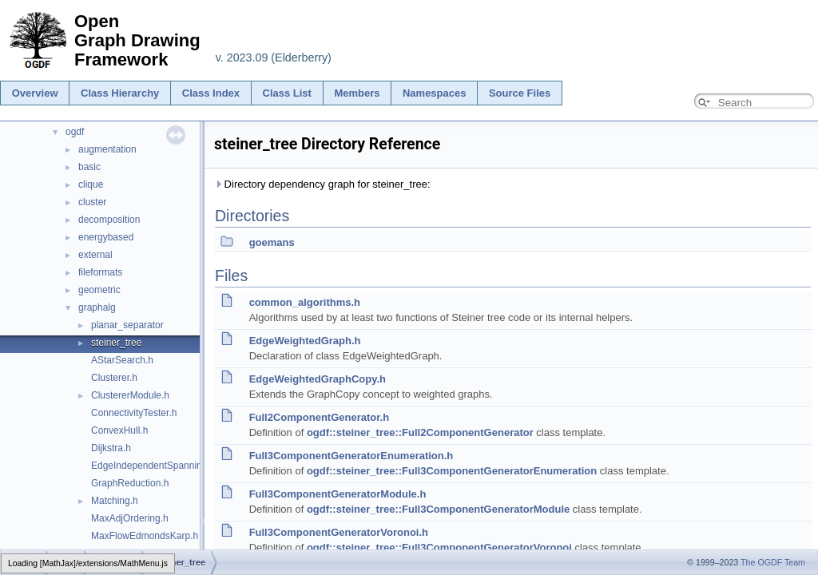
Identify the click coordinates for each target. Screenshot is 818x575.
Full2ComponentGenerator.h (319, 417)
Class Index (211, 93)
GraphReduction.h (130, 483)
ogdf (75, 131)
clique (90, 184)
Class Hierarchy (120, 93)
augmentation (107, 149)
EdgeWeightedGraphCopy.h (317, 379)
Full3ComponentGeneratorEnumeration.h (351, 456)
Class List (287, 93)
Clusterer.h (114, 377)
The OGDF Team (773, 562)
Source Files (519, 93)
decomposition (109, 219)
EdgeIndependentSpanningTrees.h (165, 465)
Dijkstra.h (111, 448)
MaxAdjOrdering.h (130, 518)
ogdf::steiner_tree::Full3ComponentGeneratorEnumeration (452, 471)
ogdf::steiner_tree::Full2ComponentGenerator (420, 432)
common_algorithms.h (304, 302)
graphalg (97, 307)
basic (89, 166)
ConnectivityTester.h (134, 412)
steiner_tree (116, 342)
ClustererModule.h (130, 395)
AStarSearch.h (122, 360)
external (95, 254)
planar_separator (127, 325)
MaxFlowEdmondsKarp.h (144, 535)
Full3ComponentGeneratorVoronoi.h (338, 532)
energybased (105, 237)
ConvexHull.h (119, 430)
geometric (99, 289)
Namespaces (435, 93)
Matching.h (114, 500)
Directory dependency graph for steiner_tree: (322, 184)
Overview (35, 93)
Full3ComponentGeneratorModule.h (338, 494)
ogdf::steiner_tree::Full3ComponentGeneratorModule (438, 509)
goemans (272, 242)
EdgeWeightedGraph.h (305, 341)
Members (356, 93)
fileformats (100, 272)
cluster (92, 202)
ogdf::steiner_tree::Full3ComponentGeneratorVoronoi (439, 547)
